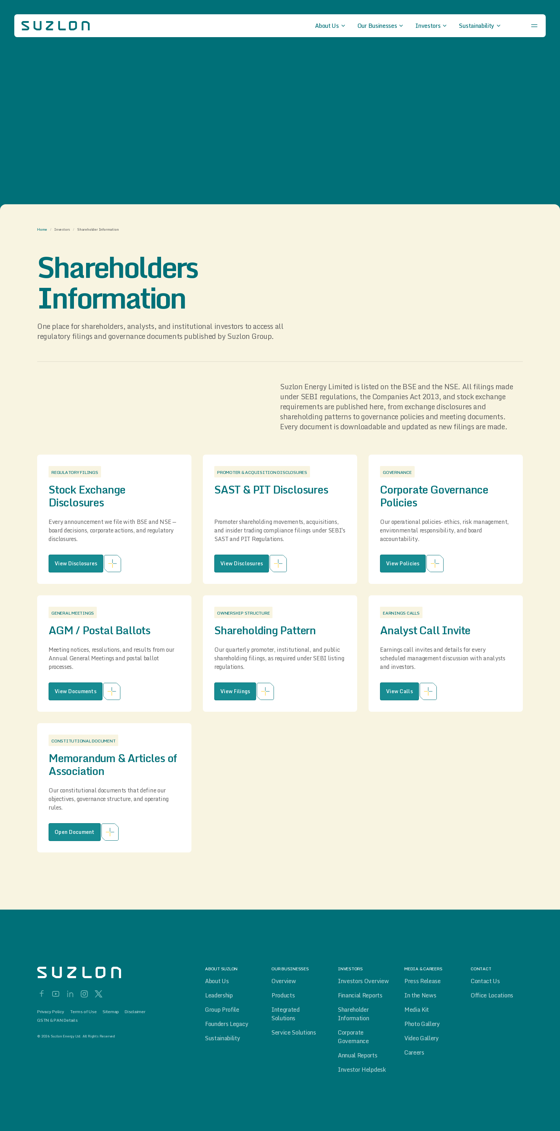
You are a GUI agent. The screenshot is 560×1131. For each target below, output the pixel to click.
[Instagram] (84, 994)
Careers (414, 1052)
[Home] (94, 972)
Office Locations (492, 995)
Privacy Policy (50, 1012)
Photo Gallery (422, 1024)
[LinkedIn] (70, 994)
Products (283, 995)
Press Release (422, 981)
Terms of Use (83, 1012)
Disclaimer (135, 1012)
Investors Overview (363, 981)
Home (42, 229)
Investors (62, 229)
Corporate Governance (353, 1037)
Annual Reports (358, 1055)
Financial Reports (360, 995)
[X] (98, 994)
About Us (217, 981)
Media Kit (416, 1009)
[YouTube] (55, 994)
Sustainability (222, 1038)
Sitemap (110, 1012)
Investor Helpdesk (362, 1069)
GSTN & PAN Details (57, 1020)
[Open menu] (534, 25)
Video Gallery (421, 1038)
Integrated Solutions (285, 1014)
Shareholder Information (353, 1014)
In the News (420, 995)
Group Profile (222, 1009)
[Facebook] (41, 994)
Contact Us (485, 981)
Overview (283, 981)
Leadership (219, 995)
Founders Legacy (226, 1024)
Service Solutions (293, 1032)
